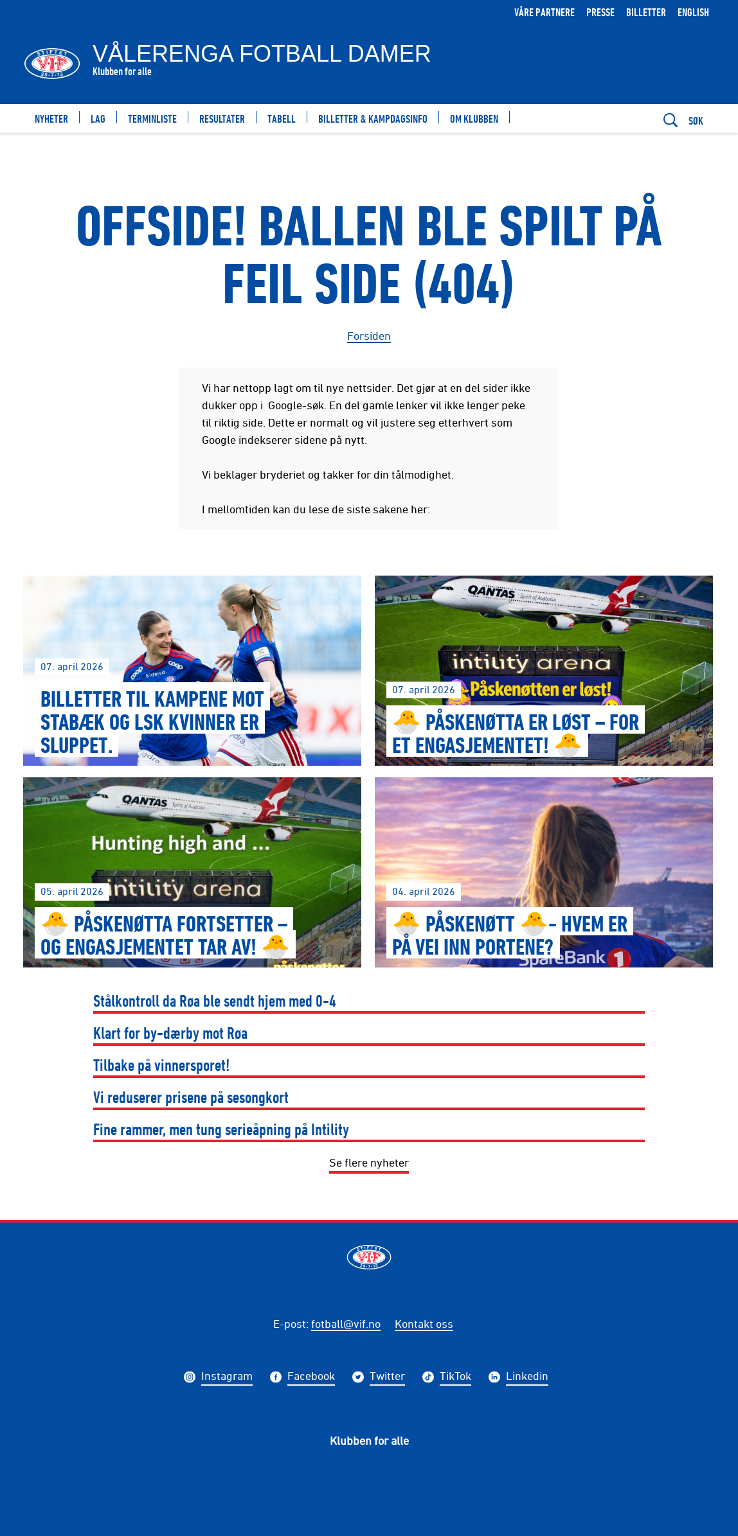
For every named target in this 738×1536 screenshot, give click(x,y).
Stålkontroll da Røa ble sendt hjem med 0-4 (214, 1000)
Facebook (311, 1377)
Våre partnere (544, 12)
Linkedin (527, 1377)
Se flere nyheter (369, 1162)
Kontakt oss (424, 1323)
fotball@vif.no (346, 1323)
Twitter (387, 1377)
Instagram (227, 1377)
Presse (600, 12)
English (693, 12)
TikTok (455, 1377)
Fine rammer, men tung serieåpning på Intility (221, 1129)
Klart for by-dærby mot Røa (170, 1032)
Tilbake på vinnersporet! (161, 1064)
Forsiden (369, 335)
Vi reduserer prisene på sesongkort (191, 1097)
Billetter (646, 12)
